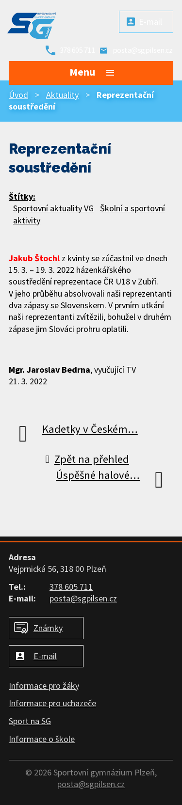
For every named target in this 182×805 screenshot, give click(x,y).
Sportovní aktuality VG (53, 208)
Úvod (18, 94)
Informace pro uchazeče (52, 703)
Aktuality (62, 94)
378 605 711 (77, 50)
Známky (48, 627)
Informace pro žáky (44, 685)
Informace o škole (42, 738)
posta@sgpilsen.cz (143, 50)
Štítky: (22, 196)
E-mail (150, 21)
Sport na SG (30, 720)
